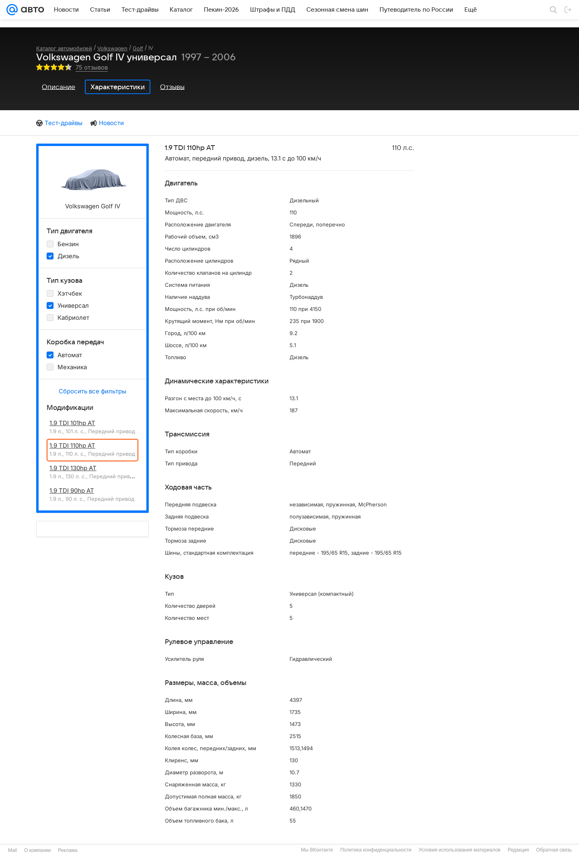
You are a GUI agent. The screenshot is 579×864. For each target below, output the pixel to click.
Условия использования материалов (459, 850)
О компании (37, 850)
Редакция (518, 850)
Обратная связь (554, 850)
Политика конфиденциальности (375, 850)
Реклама (67, 850)
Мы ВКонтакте (317, 850)
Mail (12, 850)
